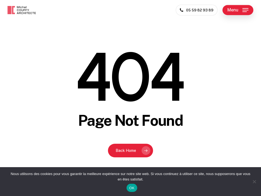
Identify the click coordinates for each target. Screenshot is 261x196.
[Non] (254, 181)
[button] (237, 10)
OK (131, 188)
